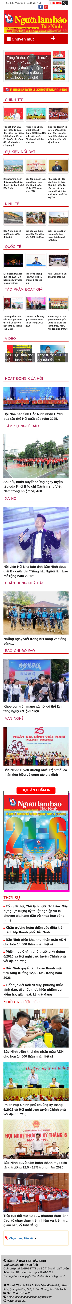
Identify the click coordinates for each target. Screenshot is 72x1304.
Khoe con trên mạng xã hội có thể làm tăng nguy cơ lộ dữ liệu (33, 709)
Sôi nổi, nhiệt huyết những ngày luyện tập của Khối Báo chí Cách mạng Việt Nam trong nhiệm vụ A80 (33, 486)
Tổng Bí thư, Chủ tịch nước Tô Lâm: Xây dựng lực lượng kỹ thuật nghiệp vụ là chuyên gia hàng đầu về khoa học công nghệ (13, 136)
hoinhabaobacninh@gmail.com (33, 1296)
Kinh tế (12, 204)
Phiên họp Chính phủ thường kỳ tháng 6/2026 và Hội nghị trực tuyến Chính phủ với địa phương (36, 134)
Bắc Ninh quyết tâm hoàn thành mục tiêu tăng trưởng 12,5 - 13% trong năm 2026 (36, 185)
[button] (36, 1238)
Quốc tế (13, 247)
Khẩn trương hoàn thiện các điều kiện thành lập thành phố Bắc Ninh (13, 183)
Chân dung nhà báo (25, 583)
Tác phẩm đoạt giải (24, 289)
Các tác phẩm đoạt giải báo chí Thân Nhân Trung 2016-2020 (35, 321)
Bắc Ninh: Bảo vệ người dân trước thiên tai (12, 234)
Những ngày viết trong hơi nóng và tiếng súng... (34, 641)
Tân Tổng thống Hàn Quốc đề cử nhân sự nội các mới (34, 278)
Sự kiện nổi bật (20, 152)
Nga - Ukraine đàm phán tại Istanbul (57, 275)
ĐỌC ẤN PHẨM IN (36, 790)
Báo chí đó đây (20, 651)
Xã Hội (11, 498)
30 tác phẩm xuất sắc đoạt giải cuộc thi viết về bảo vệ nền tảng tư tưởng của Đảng (12, 322)
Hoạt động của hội (24, 378)
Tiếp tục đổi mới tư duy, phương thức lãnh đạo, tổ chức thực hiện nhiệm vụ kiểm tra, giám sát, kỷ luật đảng (57, 134)
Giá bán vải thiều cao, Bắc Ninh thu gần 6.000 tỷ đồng (35, 234)
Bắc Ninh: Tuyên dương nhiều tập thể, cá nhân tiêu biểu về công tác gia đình (35, 772)
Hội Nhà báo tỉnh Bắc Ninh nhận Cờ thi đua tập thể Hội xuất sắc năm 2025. (33, 416)
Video (10, 339)
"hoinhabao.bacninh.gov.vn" (48, 1276)
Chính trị (14, 100)
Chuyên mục (31, 38)
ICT (24, 1300)
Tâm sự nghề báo (22, 426)
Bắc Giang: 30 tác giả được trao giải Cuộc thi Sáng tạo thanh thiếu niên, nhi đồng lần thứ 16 (58, 322)
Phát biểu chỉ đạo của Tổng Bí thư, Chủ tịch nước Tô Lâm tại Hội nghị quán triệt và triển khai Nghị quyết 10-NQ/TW (57, 188)
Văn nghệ (14, 718)
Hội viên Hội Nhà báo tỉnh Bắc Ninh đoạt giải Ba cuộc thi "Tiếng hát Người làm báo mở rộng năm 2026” (35, 571)
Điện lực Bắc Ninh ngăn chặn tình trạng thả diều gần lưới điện (57, 235)
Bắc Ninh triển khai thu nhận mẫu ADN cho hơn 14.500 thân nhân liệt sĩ (34, 942)
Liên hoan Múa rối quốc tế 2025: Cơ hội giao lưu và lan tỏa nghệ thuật (12, 278)
